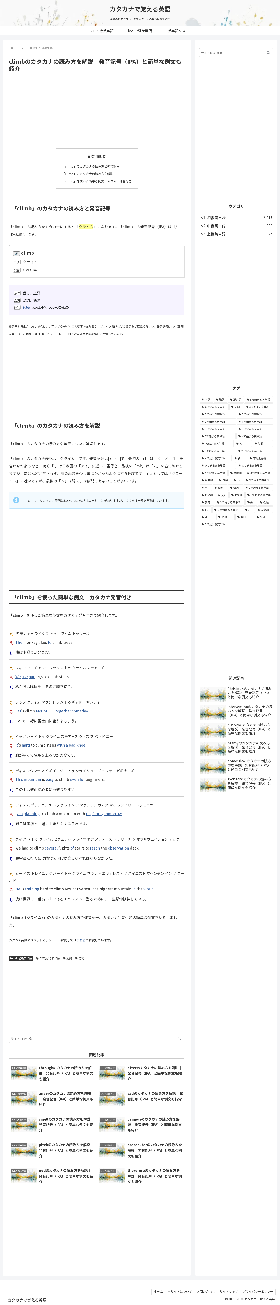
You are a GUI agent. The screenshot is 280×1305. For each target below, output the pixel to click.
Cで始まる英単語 (48, 958)
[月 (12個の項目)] (249, 509)
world (149, 888)
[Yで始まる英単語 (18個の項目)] (230, 502)
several (51, 847)
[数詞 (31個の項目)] (235, 487)
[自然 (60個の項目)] (224, 480)
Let (18, 710)
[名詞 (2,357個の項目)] (206, 399)
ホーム (158, 1291)
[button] (179, 1038)
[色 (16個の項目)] (206, 509)
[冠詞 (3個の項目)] (264, 517)
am (20, 813)
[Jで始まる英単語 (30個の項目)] (258, 487)
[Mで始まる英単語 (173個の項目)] (254, 436)
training (32, 888)
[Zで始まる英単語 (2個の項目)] (236, 524)
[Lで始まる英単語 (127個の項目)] (217, 451)
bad (72, 745)
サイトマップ (229, 1291)
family (97, 813)
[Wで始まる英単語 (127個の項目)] (254, 451)
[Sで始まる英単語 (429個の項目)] (259, 399)
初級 (26, 306)
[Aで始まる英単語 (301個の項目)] (258, 406)
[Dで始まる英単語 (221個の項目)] (255, 414)
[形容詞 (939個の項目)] (236, 399)
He (17, 888)
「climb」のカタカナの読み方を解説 (86, 173)
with (61, 745)
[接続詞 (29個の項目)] (207, 495)
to (49, 642)
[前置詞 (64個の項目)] (236, 473)
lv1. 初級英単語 (21, 958)
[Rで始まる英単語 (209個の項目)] (218, 429)
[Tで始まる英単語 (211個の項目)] (255, 421)
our (32, 676)
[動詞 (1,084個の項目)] (220, 399)
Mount (41, 710)
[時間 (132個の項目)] (263, 443)
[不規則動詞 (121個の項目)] (260, 458)
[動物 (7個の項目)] (225, 517)
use (25, 676)
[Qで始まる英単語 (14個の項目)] (227, 509)
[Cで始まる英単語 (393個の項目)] (214, 406)
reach (95, 847)
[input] (96, 1038)
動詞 (67, 958)
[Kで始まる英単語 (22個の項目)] (259, 495)
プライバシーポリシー (258, 1291)
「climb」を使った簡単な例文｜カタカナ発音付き (96, 180)
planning (32, 813)
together (63, 710)
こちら (81, 940)
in (134, 888)
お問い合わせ (206, 1291)
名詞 (79, 958)
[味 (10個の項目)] (207, 517)
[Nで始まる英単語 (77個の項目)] (214, 473)
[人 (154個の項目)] (243, 443)
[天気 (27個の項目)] (222, 495)
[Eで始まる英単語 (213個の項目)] (218, 421)
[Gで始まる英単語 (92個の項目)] (255, 465)
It (16, 745)
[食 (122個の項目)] (240, 458)
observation (118, 847)
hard (26, 745)
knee (80, 745)
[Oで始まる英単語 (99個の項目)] (218, 465)
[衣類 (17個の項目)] (265, 502)
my (88, 813)
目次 (90, 156)
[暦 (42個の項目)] (206, 487)
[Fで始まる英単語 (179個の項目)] (218, 436)
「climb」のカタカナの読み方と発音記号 (90, 166)
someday (80, 710)
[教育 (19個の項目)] (207, 502)
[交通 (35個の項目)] (220, 487)
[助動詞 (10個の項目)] (264, 509)
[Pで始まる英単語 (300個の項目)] (218, 414)
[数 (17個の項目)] (251, 502)
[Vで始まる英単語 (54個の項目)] (258, 480)
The (18, 642)
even (74, 779)
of (72, 847)
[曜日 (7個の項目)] (244, 517)
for (82, 779)
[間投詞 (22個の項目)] (237, 495)
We (18, 676)
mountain (32, 779)
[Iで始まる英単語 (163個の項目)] (217, 443)
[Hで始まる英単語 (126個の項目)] (216, 458)
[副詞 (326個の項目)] (236, 406)
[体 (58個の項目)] (237, 480)
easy (50, 779)
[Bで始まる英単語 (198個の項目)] (255, 429)
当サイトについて (180, 1291)
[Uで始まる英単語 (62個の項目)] (259, 473)
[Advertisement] (96, 110)
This (19, 779)
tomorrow (113, 813)
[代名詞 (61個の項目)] (208, 480)
